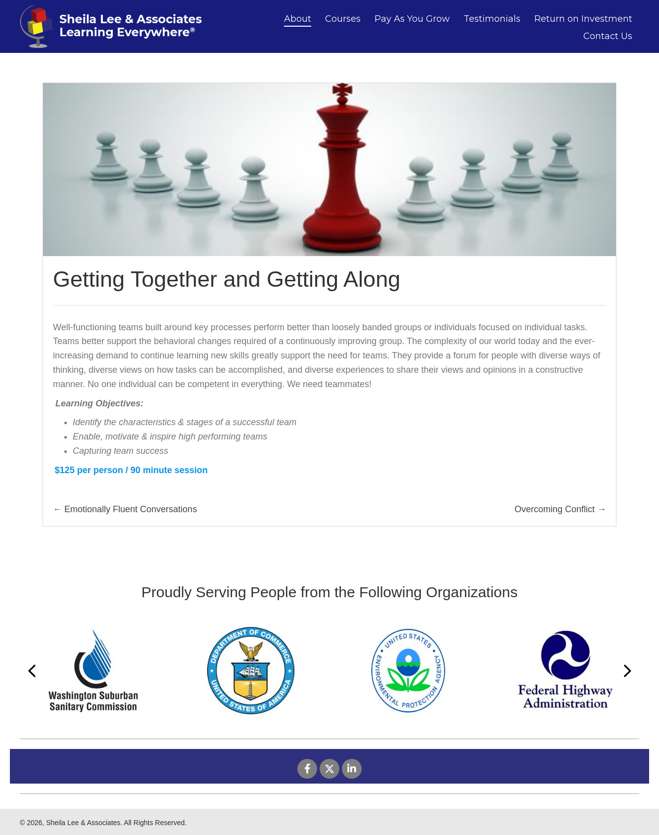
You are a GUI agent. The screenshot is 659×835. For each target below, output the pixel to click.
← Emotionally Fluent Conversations (125, 509)
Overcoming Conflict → (560, 509)
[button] (307, 769)
